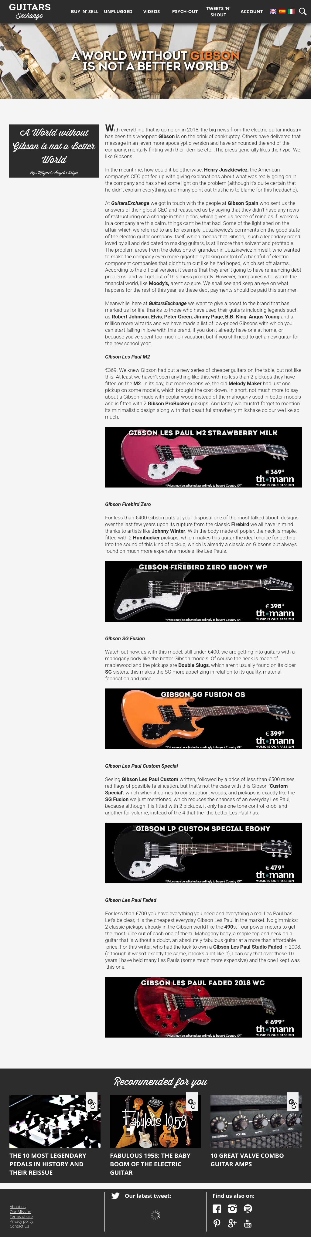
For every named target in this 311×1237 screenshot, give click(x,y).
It (291, 11)
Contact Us (19, 1226)
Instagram (232, 1208)
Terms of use (21, 1216)
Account (252, 11)
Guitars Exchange (29, 10)
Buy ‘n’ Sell (85, 11)
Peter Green (178, 317)
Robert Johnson (130, 317)
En (273, 11)
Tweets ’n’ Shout (218, 11)
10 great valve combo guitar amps (256, 1131)
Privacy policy (21, 1221)
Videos (151, 11)
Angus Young (264, 317)
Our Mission (20, 1211)
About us (18, 1206)
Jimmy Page (208, 317)
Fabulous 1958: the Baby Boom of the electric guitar (155, 1136)
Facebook (217, 1208)
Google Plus (232, 1223)
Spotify (248, 1208)
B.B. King (235, 317)
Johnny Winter (168, 531)
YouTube (248, 1223)
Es (282, 11)
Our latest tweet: (148, 1195)
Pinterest (217, 1223)
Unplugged (118, 11)
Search (305, 11)
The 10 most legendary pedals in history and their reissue (55, 1136)
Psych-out (185, 11)
